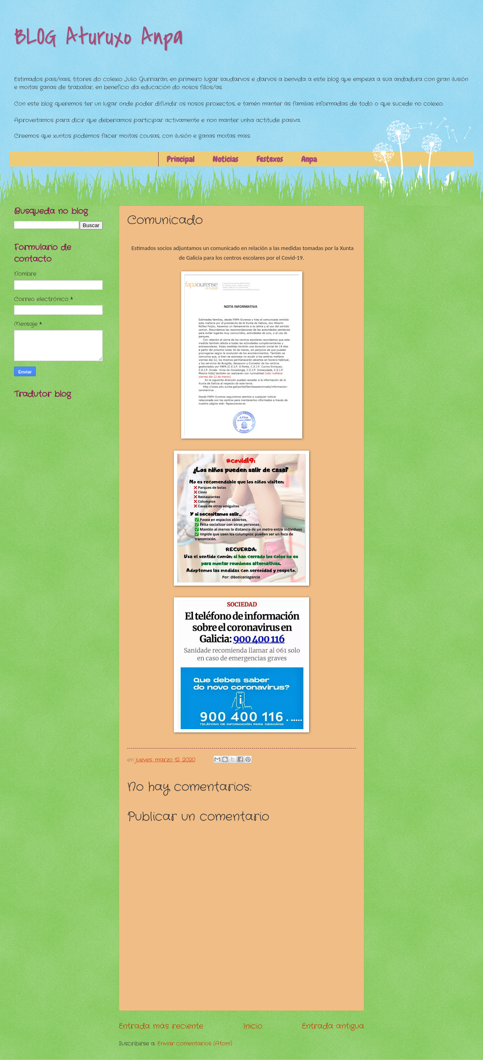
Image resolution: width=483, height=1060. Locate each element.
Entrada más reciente (161, 1026)
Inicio (252, 1026)
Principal (180, 159)
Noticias (225, 159)
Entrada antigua (333, 1026)
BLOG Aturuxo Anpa (98, 37)
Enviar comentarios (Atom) (194, 1044)
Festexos (269, 159)
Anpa (309, 159)
